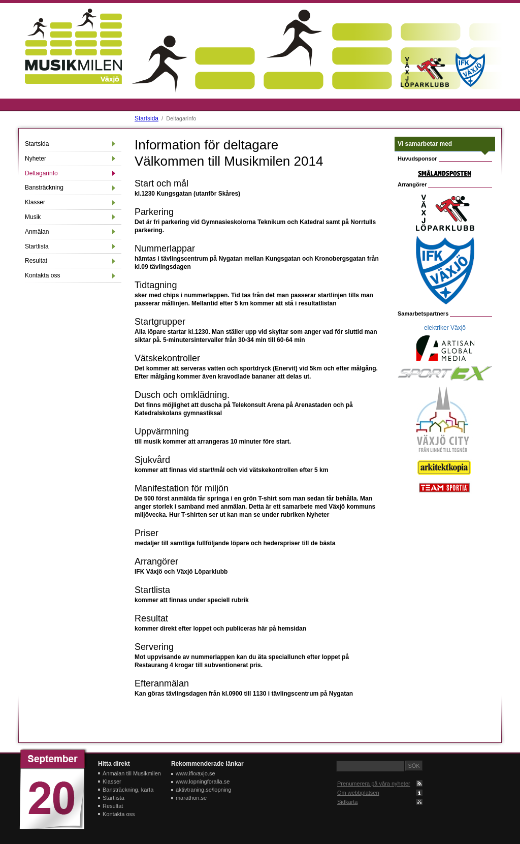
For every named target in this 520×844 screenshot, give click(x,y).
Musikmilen (73, 46)
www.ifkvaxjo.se (195, 773)
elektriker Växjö (445, 327)
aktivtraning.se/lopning (203, 790)
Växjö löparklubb (424, 72)
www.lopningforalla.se (203, 781)
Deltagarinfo (41, 173)
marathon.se (191, 798)
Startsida (145, 118)
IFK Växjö (470, 70)
